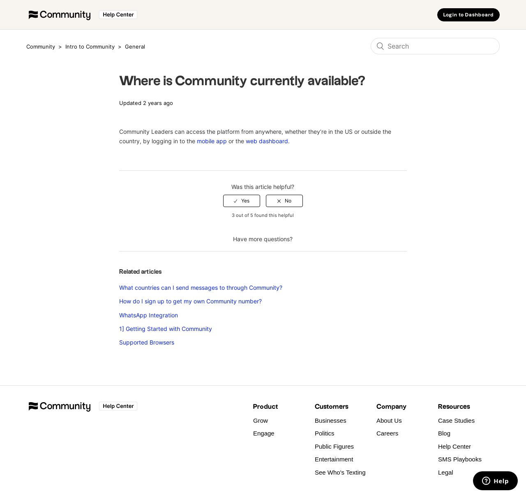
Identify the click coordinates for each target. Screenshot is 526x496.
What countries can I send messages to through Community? (200, 287)
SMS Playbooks (460, 459)
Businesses (330, 420)
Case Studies (456, 420)
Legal (445, 472)
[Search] (435, 46)
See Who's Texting (340, 472)
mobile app (212, 140)
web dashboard (267, 140)
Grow (260, 420)
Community (40, 46)
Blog (444, 433)
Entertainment (334, 459)
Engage (264, 433)
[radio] (241, 201)
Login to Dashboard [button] (468, 15)
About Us (389, 420)
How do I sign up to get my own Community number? (190, 301)
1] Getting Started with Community (165, 328)
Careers (387, 433)
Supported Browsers (146, 342)
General (135, 46)
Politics (325, 433)
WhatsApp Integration (148, 315)
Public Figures (334, 446)
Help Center (454, 446)
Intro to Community (90, 46)
